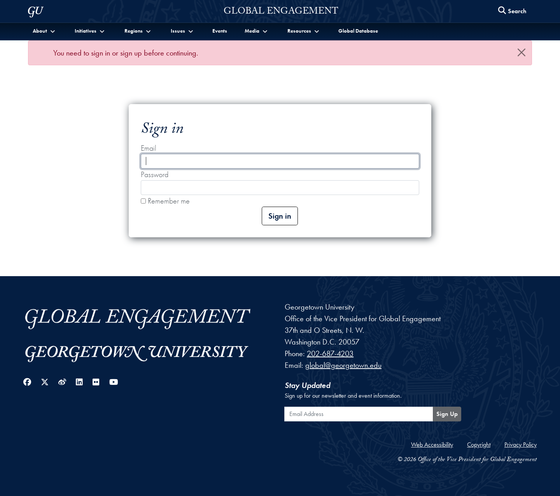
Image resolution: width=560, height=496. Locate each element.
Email (148, 148)
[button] (44, 31)
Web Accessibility (432, 444)
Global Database (358, 30)
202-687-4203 (330, 353)
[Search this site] (512, 11)
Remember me (165, 201)
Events (219, 30)
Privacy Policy (520, 444)
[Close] (521, 52)
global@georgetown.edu (343, 365)
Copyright (478, 444)
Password (154, 174)
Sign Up (447, 414)
